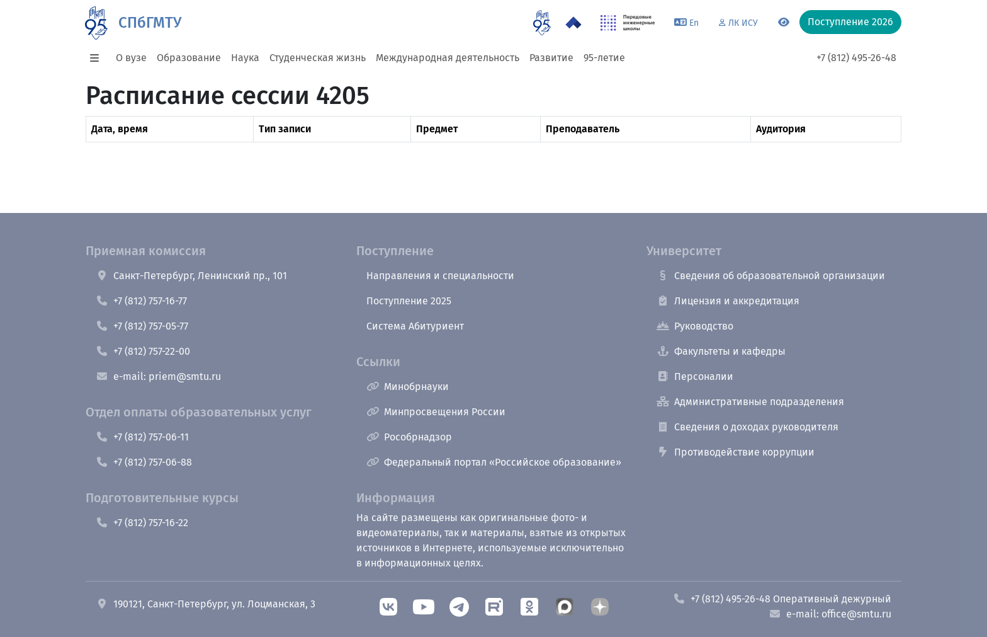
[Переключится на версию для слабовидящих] (783, 22)
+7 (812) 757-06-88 (144, 462)
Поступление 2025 (408, 301)
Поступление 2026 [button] (850, 22)
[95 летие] (541, 22)
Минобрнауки (407, 387)
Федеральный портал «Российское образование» (493, 462)
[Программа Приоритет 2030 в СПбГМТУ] (573, 22)
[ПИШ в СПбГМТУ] (628, 22)
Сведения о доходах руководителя (747, 427)
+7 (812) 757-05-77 (142, 326)
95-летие (604, 58)
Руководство (695, 326)
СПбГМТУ (149, 23)
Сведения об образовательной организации (771, 276)
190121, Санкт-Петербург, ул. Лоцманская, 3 (205, 604)
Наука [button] (245, 58)
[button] (98, 58)
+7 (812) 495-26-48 (856, 58)
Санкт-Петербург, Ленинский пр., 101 (191, 276)
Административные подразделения (750, 402)
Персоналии (695, 376)
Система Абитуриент (415, 326)
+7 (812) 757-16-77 (141, 301)
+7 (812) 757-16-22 (142, 523)
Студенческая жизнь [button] (317, 58)
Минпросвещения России (435, 412)
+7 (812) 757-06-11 (142, 437)
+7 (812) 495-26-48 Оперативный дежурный (782, 599)
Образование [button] (189, 58)
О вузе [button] (131, 58)
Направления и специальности (440, 276)
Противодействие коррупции (736, 452)
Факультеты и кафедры (721, 351)
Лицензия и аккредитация (728, 301)
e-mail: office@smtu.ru (830, 614)
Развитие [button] (551, 58)
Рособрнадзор (409, 437)
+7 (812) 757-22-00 (143, 351)
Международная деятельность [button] (447, 58)
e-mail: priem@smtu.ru (158, 376)
